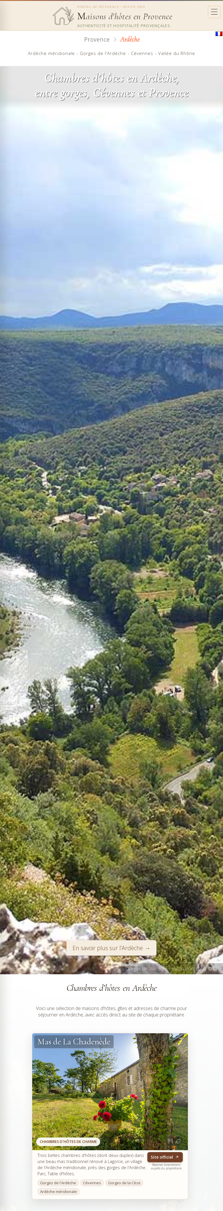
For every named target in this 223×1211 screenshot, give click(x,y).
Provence (97, 39)
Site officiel (165, 1157)
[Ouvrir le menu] (214, 12)
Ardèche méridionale (51, 53)
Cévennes (142, 53)
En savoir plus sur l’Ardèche (108, 948)
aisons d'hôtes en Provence (124, 16)
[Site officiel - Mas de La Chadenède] (110, 1091)
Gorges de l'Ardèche (103, 53)
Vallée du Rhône (176, 53)
